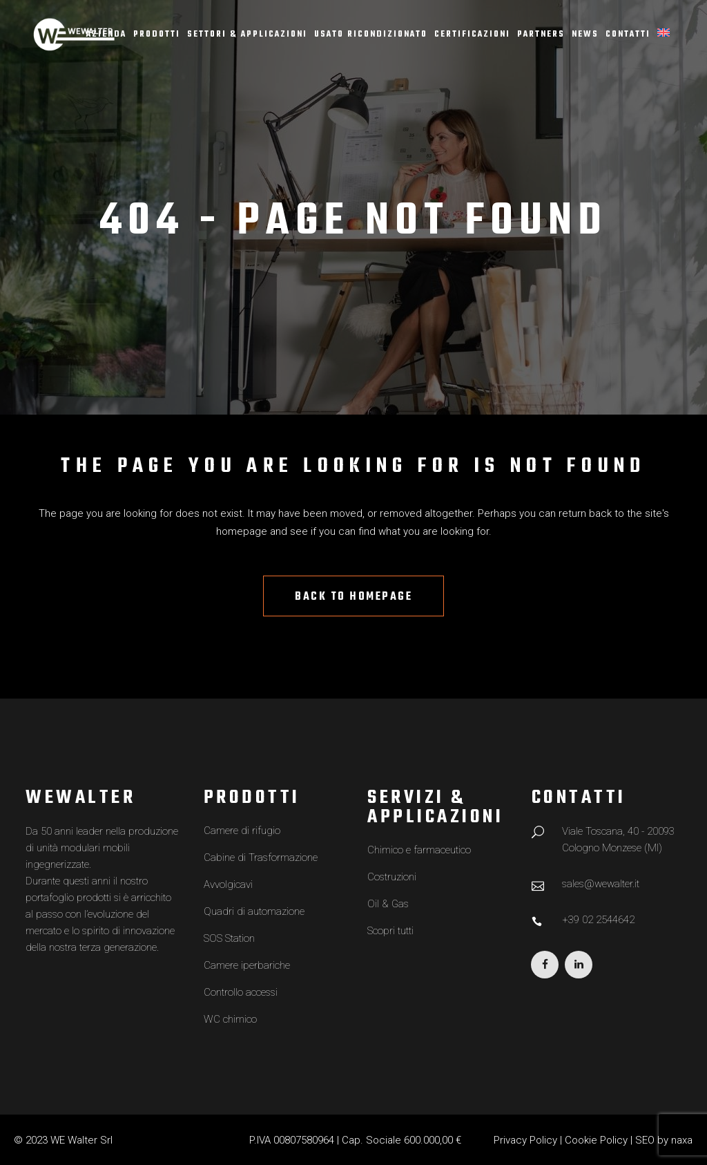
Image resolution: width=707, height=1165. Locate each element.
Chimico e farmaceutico (419, 850)
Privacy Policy (525, 1140)
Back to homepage (353, 597)
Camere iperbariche (247, 965)
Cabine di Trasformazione (261, 857)
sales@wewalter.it (600, 884)
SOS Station (229, 938)
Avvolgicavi (228, 884)
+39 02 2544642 (598, 919)
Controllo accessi (241, 992)
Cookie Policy (596, 1140)
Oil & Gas (388, 904)
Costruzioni (391, 877)
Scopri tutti (390, 931)
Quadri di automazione (254, 911)
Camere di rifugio (242, 830)
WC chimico (230, 1019)
